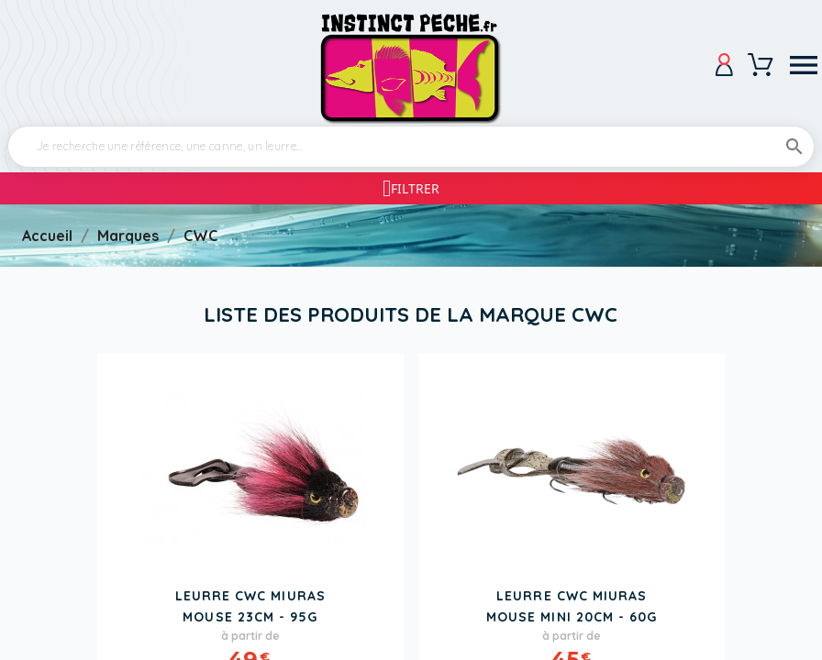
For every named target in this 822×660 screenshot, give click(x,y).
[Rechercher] (411, 147)
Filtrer (415, 188)
